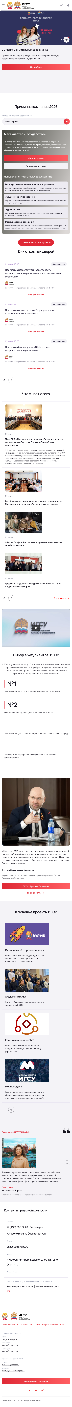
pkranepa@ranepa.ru (10, 1365)
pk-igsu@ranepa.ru (17, 1246)
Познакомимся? (36, 294)
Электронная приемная (36, 1381)
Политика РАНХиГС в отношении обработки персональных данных (33, 1324)
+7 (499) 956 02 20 (10, 1345)
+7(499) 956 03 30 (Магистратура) (27, 1233)
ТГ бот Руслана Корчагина (36, 886)
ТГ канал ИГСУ (34, 892)
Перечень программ (36, 166)
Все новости (60, 598)
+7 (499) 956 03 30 (10, 1351)
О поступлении (36, 158)
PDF (8, 1291)
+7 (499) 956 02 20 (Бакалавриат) (26, 1227)
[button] (66, 40)
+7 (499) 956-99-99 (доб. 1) (13, 1371)
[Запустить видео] (36, 628)
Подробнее (36, 67)
